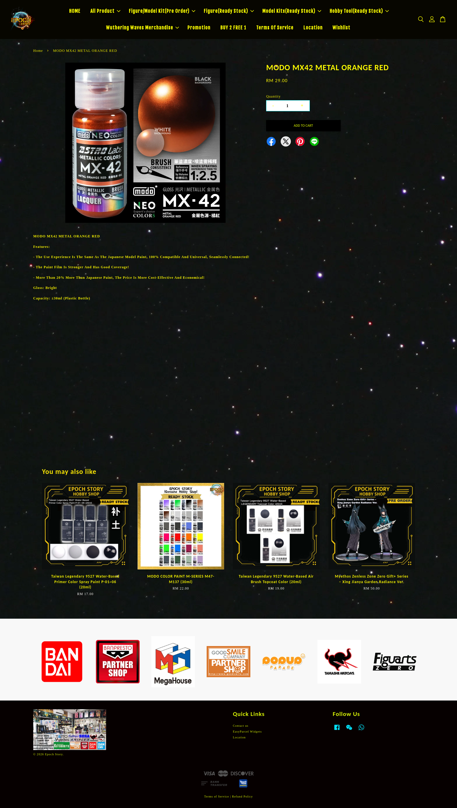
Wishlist (341, 28)
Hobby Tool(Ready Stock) (359, 11)
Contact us (240, 725)
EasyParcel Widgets (247, 731)
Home (38, 51)
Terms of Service (216, 796)
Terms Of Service (274, 28)
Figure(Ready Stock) (229, 11)
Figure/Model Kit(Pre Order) (162, 11)
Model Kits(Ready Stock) (291, 11)
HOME (74, 11)
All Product (105, 11)
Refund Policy (242, 796)
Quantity (273, 96)
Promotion (198, 28)
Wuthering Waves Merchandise (142, 28)
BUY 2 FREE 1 (233, 28)
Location (313, 28)
